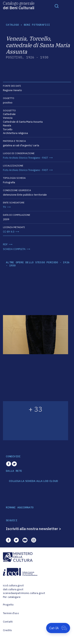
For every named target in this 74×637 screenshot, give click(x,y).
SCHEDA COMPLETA (14, 249)
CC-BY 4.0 (8, 231)
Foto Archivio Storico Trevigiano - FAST (25, 157)
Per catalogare (12, 597)
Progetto (8, 604)
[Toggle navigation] (56, 6)
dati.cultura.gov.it (13, 589)
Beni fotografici (37, 24)
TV (4, 207)
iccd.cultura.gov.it (13, 585)
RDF (5, 244)
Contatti (8, 621)
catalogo (12, 24)
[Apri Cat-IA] (58, 628)
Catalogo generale (19, 5)
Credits (7, 630)
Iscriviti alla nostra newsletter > (33, 528)
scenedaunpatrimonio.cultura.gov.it (24, 593)
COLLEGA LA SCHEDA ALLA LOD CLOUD (33, 481)
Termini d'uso (11, 613)
